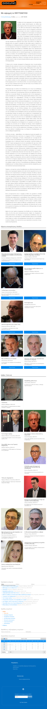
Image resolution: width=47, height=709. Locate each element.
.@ (24, 679)
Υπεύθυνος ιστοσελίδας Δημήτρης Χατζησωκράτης (24, 666)
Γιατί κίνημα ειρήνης (7, 433)
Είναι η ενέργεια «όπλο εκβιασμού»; (18, 586)
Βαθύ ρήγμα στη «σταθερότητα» (17, 587)
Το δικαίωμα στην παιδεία (8, 290)
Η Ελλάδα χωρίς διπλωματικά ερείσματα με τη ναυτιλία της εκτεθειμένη (32, 467)
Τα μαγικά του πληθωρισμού (16, 596)
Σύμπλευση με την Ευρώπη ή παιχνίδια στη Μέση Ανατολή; (34, 543)
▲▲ (45, 659)
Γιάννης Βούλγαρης (6, 16)
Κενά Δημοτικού (28, 302)
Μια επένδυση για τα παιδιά (9, 358)
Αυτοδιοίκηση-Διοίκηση (9, 618)
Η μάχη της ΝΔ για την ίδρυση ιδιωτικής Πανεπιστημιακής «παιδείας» (34, 254)
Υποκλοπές (4, 402)
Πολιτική (6, 613)
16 (4, 646)
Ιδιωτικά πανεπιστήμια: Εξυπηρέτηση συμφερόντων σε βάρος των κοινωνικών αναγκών (12, 255)
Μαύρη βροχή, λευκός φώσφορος (17, 604)
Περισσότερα (12, 263)
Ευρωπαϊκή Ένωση (8, 621)
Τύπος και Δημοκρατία (7, 477)
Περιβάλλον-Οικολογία (9, 616)
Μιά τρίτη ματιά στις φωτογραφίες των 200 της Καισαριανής (12, 532)
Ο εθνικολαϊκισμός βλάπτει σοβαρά (33, 532)
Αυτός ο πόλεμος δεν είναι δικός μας (11, 564)
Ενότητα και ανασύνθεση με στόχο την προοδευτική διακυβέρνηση (34, 500)
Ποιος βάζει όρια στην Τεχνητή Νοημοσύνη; (9, 445)
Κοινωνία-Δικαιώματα (9, 620)
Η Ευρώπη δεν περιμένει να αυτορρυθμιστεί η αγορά (21, 599)
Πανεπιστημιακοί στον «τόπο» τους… (11, 324)
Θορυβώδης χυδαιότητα (30, 380)
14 (4, 643)
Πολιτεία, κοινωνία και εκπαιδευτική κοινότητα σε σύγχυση (34, 359)
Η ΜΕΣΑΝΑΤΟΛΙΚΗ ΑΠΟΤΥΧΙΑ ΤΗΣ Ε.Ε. (17, 592)
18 (4, 649)
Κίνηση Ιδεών (7, 623)
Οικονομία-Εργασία (8, 614)
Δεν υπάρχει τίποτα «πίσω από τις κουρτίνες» (33, 434)
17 (4, 647)
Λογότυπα (15, 669)
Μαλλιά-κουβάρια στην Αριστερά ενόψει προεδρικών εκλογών (23, 594)
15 (4, 644)
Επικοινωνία (15, 667)
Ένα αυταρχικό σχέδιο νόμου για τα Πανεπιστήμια (33, 269)
